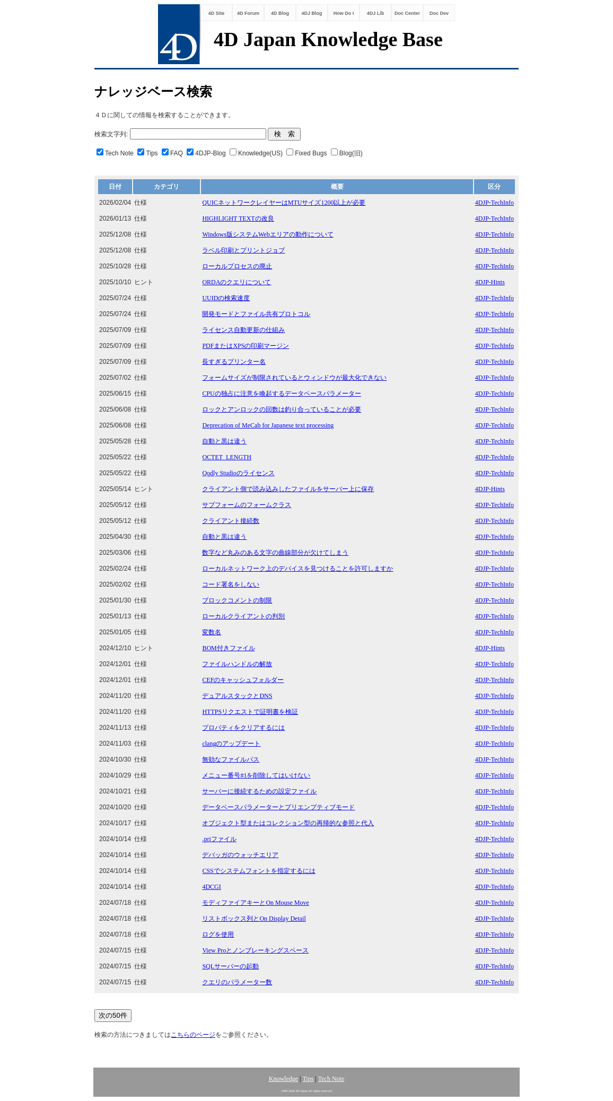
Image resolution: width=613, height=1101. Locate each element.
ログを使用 (218, 934)
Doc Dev (439, 13)
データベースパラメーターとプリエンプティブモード (278, 807)
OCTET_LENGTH (226, 457)
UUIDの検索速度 (226, 298)
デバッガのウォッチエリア (240, 855)
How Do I (344, 13)
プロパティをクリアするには (243, 727)
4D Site (216, 13)
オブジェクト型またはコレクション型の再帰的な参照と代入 (288, 823)
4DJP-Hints (490, 282)
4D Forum (248, 13)
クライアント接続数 (230, 521)
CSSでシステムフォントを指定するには (258, 871)
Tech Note (331, 1078)
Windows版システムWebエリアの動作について (267, 234)
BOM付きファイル (228, 648)
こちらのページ (193, 1034)
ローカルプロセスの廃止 (237, 266)
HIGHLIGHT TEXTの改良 (238, 218)
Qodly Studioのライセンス (238, 473)
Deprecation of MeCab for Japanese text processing (268, 425)
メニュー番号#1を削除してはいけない (256, 775)
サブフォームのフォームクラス (246, 505)
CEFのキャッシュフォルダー (243, 680)
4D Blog (280, 13)
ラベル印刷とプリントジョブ (243, 250)
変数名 (211, 632)
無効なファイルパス (230, 759)
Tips (307, 1078)
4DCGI (211, 886)
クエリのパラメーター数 (237, 982)
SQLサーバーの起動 (230, 966)
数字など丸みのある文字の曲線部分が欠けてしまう (275, 552)
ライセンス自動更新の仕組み (243, 330)
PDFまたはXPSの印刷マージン (245, 345)
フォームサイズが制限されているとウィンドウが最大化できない (294, 377)
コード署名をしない (230, 584)
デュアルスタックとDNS (237, 696)
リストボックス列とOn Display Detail (253, 918)
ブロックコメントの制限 (237, 600)
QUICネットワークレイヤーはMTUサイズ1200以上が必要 (283, 202)
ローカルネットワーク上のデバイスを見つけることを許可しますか (297, 568)
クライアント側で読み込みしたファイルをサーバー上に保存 (288, 489)
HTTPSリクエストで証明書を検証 (250, 711)
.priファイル (219, 839)
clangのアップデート (231, 743)
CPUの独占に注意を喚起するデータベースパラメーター (281, 393)
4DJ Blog (311, 13)
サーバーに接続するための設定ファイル (259, 791)
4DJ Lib (375, 13)
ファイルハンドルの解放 (237, 664)
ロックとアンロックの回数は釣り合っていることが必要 (281, 409)
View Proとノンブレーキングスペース (255, 950)
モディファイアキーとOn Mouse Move (255, 902)
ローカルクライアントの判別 (243, 616)
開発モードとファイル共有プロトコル (256, 314)
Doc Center (407, 13)
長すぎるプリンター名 (234, 361)
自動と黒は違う (224, 441)
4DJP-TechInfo (494, 202)
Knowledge (283, 1078)
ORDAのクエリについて (236, 282)
